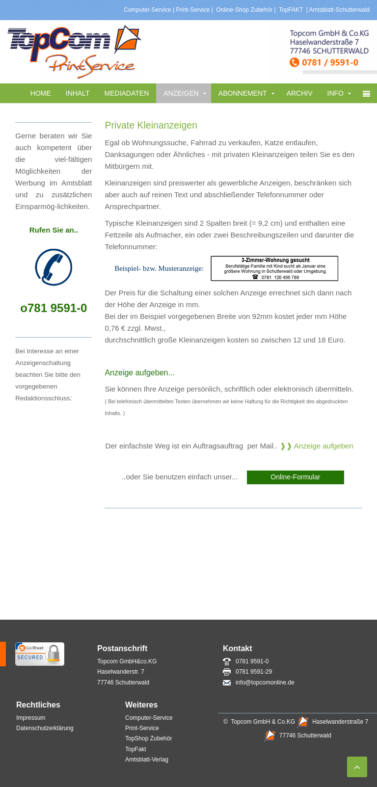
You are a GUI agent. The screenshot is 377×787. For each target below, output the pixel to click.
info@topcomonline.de (259, 682)
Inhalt (78, 93)
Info (335, 93)
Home (40, 93)
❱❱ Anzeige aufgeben (316, 446)
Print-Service (193, 9)
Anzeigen (181, 93)
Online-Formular (295, 477)
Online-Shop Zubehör (244, 9)
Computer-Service (147, 9)
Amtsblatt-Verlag (147, 759)
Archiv (300, 93)
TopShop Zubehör (148, 738)
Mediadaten (127, 93)
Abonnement (242, 93)
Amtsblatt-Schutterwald (339, 9)
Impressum (30, 717)
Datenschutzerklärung (45, 728)
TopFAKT (290, 9)
